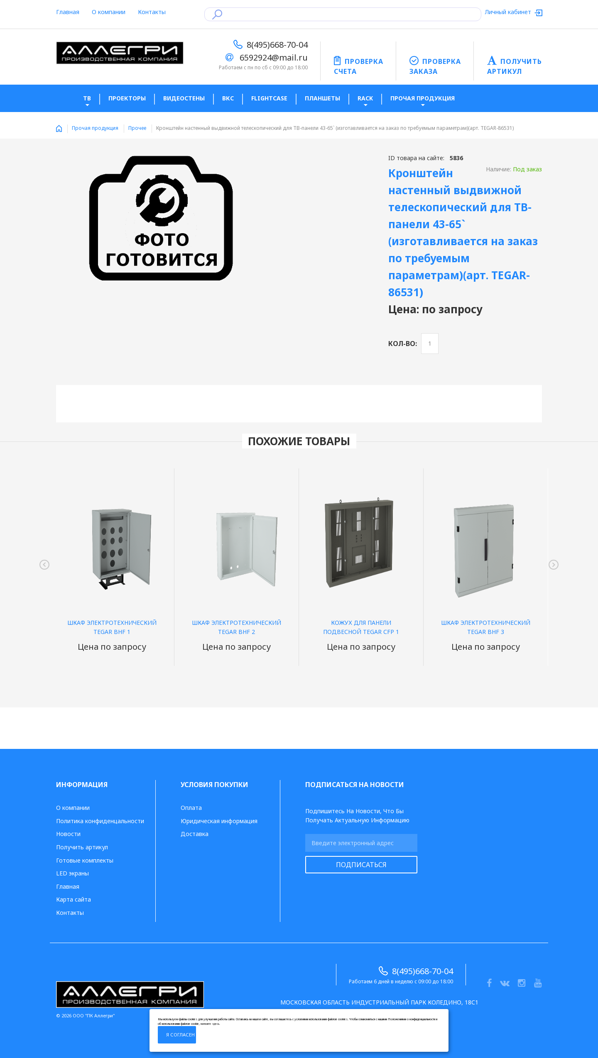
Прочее (137, 128)
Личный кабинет (509, 12)
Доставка (194, 834)
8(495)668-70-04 (277, 44)
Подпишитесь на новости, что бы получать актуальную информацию (357, 815)
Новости (68, 834)
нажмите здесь (210, 1024)
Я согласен (180, 1034)
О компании (108, 12)
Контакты (152, 12)
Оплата (191, 808)
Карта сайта (73, 899)
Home (59, 128)
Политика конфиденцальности (100, 821)
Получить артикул (82, 847)
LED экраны (72, 873)
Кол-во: (402, 343)
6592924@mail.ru (274, 57)
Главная (67, 12)
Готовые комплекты (84, 860)
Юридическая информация (219, 821)
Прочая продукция (95, 128)
